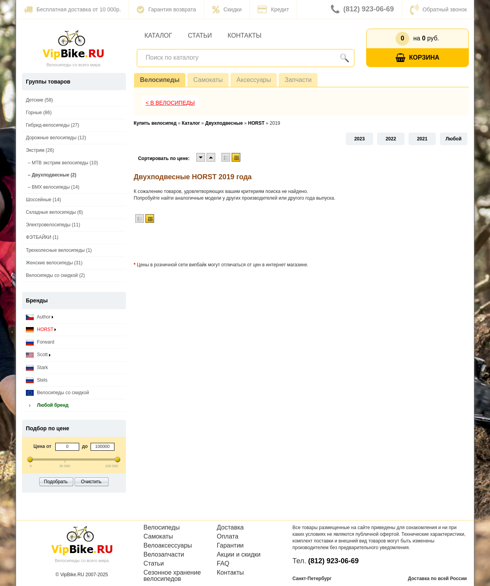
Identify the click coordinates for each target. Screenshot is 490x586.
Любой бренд (47, 405)
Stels (36, 380)
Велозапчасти (163, 554)
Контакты (244, 35)
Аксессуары (253, 79)
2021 (422, 139)
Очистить (91, 481)
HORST (41, 330)
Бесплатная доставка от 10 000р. (72, 9)
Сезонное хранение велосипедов (172, 576)
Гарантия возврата (166, 9)
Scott (38, 355)
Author (39, 317)
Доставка (230, 527)
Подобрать (55, 481)
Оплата (227, 536)
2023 (359, 139)
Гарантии (230, 545)
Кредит (273, 9)
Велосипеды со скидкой (57, 393)
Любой (454, 139)
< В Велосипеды (170, 103)
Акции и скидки (239, 554)
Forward (40, 342)
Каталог (158, 35)
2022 (391, 139)
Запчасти (298, 79)
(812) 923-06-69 (362, 9)
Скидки (226, 9)
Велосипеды (160, 79)
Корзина (417, 57)
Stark (37, 368)
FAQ (223, 564)
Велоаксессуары (167, 545)
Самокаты (208, 79)
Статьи (200, 35)
